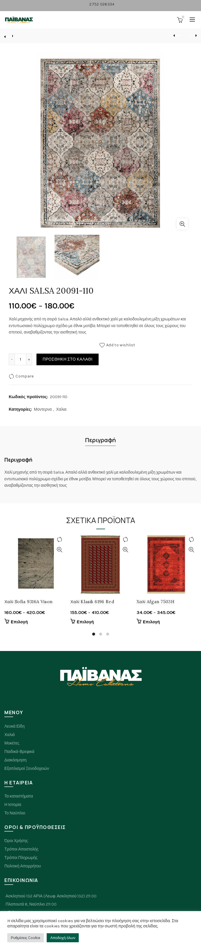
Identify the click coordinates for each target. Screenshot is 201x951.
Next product (192, 35)
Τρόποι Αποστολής (21, 849)
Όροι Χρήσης (16, 840)
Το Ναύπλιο (14, 813)
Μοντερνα (43, 409)
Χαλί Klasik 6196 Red (92, 601)
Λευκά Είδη (14, 726)
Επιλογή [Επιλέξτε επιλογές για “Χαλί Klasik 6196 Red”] (85, 622)
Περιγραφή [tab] (100, 440)
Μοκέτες (11, 743)
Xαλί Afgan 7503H (155, 601)
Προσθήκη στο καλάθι (67, 359)
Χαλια (61, 409)
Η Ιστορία (12, 804)
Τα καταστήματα (18, 796)
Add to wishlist (120, 345)
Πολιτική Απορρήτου (22, 866)
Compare (24, 376)
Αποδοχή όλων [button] (62, 938)
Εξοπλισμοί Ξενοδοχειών (26, 768)
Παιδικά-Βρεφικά (19, 751)
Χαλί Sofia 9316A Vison (28, 601)
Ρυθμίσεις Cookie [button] (25, 938)
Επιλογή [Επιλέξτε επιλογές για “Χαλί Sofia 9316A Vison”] (19, 622)
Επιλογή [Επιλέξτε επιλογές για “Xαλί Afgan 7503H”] (151, 622)
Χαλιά (9, 734)
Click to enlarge (182, 224)
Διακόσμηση (15, 760)
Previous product (177, 35)
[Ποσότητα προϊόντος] (20, 359)
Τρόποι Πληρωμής (21, 857)
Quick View (59, 550)
